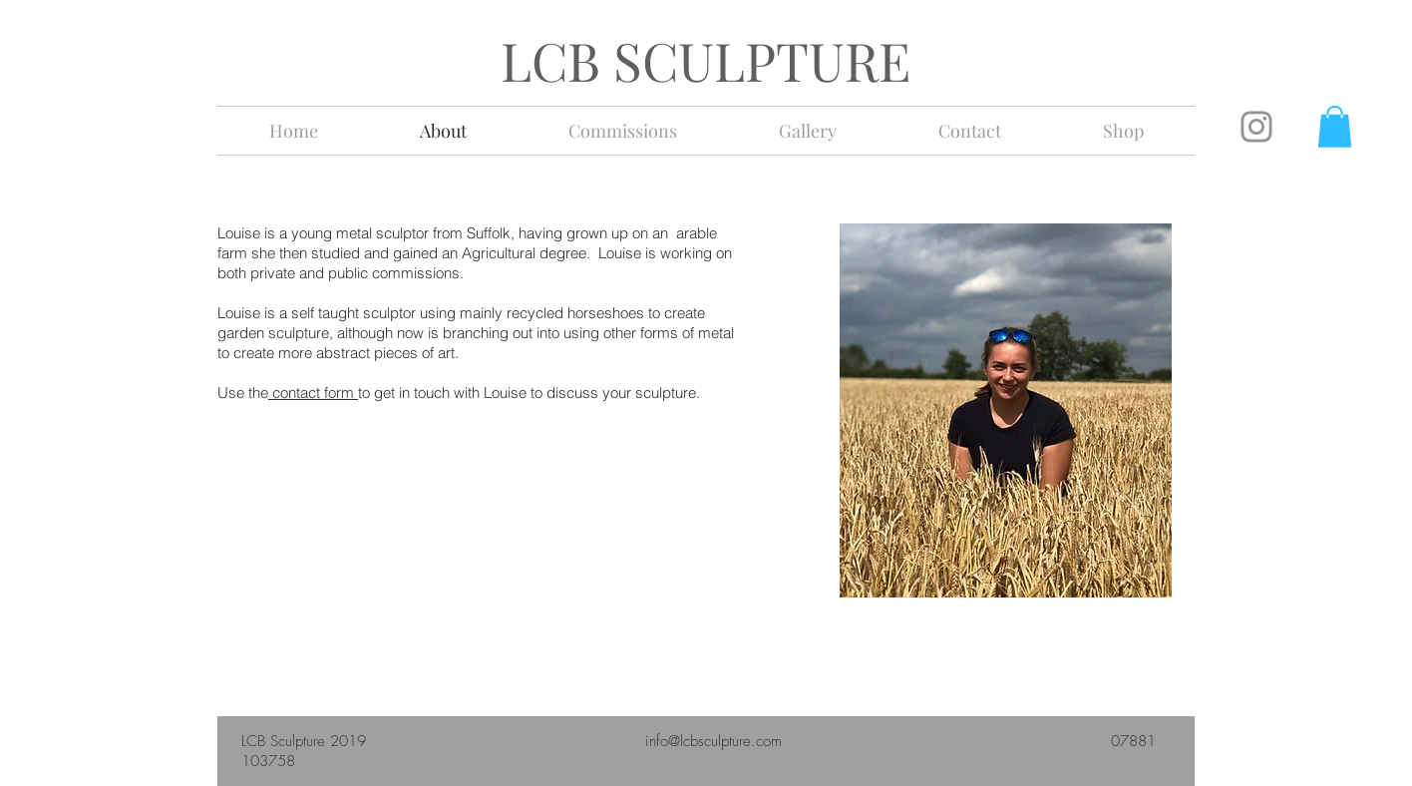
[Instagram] (1256, 127)
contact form (313, 392)
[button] (1334, 127)
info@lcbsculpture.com (713, 741)
